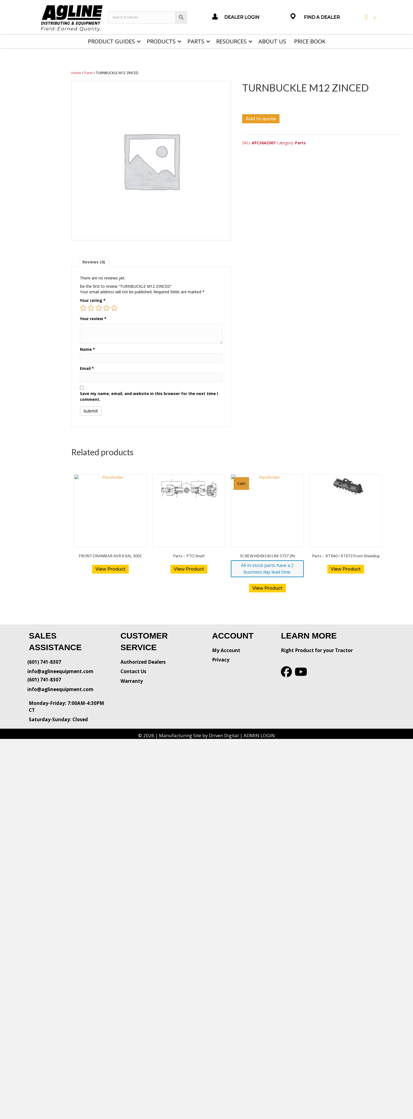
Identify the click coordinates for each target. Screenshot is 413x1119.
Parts (195, 41)
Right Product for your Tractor (317, 650)
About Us (272, 41)
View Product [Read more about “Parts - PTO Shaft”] (189, 569)
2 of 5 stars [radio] (91, 308)
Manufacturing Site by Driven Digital (199, 735)
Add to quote (261, 118)
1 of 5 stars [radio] (83, 308)
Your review (93, 318)
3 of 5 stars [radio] (98, 308)
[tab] (93, 262)
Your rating (93, 300)
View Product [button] (267, 588)
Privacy (220, 660)
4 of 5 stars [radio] (106, 308)
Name (87, 349)
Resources (231, 41)
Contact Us (133, 671)
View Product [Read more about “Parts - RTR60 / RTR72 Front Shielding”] (346, 569)
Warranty (132, 681)
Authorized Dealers (143, 662)
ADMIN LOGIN (259, 735)
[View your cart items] (369, 17)
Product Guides (111, 41)
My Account (226, 650)
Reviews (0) (93, 262)
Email (87, 368)
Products (161, 41)
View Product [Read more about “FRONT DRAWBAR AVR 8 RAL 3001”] (110, 569)
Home (76, 72)
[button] (139, 41)
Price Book (309, 41)
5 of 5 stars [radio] (114, 308)
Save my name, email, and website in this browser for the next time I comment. (149, 396)
